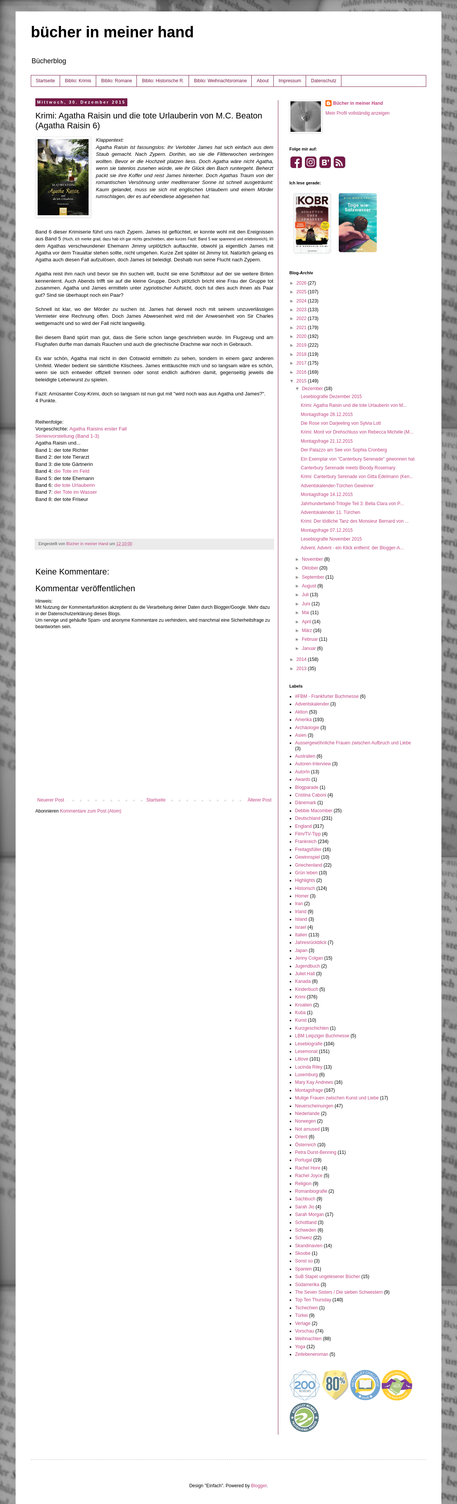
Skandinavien (308, 1245)
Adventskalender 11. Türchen (330, 512)
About (262, 80)
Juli (306, 594)
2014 (302, 659)
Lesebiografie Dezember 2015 (331, 396)
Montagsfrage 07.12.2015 (327, 530)
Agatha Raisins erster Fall (98, 429)
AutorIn (302, 771)
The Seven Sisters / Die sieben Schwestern (339, 1292)
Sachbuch (305, 1199)
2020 (302, 336)
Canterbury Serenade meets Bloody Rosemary (348, 467)
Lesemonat (306, 1051)
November (313, 559)
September (313, 577)
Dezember (313, 388)
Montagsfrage (309, 1090)
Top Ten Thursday (313, 1299)
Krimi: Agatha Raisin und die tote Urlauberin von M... (354, 405)
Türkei (301, 1315)
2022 (302, 318)
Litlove (301, 1059)
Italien (301, 935)
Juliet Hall (305, 973)
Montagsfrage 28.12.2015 (327, 414)
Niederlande (307, 1113)
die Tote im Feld (71, 471)
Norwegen (305, 1121)
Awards (302, 779)
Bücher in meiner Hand (358, 103)
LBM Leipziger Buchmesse (322, 1035)
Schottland (306, 1222)
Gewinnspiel (307, 857)
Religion (303, 1183)
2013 (302, 668)
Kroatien (303, 1005)
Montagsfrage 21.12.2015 (327, 441)
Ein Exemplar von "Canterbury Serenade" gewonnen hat (357, 459)
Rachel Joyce (308, 1175)
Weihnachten (308, 1338)
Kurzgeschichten (312, 1028)
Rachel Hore (308, 1168)
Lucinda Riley (308, 1067)
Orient (301, 1136)
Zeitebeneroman (311, 1354)
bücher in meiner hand (112, 32)
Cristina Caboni (310, 795)
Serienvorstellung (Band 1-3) (67, 436)
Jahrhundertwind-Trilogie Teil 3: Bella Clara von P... (352, 503)
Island (301, 919)
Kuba (300, 1012)
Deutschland (308, 818)
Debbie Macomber (313, 810)
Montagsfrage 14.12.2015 (327, 494)
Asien (300, 735)
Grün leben (306, 872)
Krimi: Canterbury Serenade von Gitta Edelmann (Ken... (357, 476)
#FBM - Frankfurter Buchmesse (327, 696)
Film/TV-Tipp (308, 834)
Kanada (303, 981)
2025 (302, 291)
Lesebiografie (308, 1043)
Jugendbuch (307, 966)
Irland (300, 911)
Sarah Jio (304, 1207)
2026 (302, 283)
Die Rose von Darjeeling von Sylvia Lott (341, 423)
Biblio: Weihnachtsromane (220, 80)
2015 (302, 381)
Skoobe (303, 1253)
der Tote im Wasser (75, 492)
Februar (310, 639)
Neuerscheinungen (314, 1106)
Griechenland (308, 865)
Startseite (45, 80)
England (303, 826)
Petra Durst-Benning (315, 1152)
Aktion (301, 712)
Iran (299, 903)
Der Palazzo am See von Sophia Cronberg (344, 450)
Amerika (303, 719)
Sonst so (304, 1261)
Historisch (305, 888)
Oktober (310, 568)
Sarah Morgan (309, 1214)
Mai (306, 612)
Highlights (305, 880)
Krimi (300, 997)
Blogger (259, 1485)
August (309, 586)
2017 (302, 363)
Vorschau (304, 1331)
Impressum (290, 80)
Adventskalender (312, 704)
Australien (305, 756)
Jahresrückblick (311, 942)
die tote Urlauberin (74, 485)
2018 (302, 354)
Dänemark (305, 802)
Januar (309, 648)
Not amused (307, 1129)
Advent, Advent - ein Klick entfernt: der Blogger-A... (352, 547)
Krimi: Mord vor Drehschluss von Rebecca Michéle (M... (357, 432)
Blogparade (306, 787)
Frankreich (306, 841)
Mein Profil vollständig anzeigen (357, 113)
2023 (302, 309)
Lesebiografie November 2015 (331, 539)
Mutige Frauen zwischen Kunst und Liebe (337, 1098)
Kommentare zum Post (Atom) (90, 811)
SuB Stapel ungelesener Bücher (327, 1276)
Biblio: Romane (116, 80)
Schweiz (303, 1237)
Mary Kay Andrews (314, 1082)
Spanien (303, 1269)
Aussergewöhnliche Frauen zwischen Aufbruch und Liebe (353, 743)
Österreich (305, 1144)
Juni (306, 603)
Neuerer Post (50, 800)
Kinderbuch (306, 989)
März (307, 630)
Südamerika (307, 1284)
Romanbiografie (311, 1191)
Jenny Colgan (309, 958)
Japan (301, 950)
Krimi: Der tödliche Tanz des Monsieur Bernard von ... (355, 521)
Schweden (305, 1230)
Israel (300, 927)
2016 (302, 372)
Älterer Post (259, 800)
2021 (302, 327)
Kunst (301, 1020)
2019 (302, 345)
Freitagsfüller (308, 849)
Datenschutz (323, 80)
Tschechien (306, 1307)
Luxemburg (306, 1074)
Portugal (303, 1160)
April (307, 621)
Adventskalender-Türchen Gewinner (337, 485)
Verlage (303, 1323)
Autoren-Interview (313, 763)
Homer (302, 896)
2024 (302, 301)
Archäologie (307, 727)
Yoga (300, 1346)
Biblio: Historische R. (163, 80)
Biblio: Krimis (78, 80)
